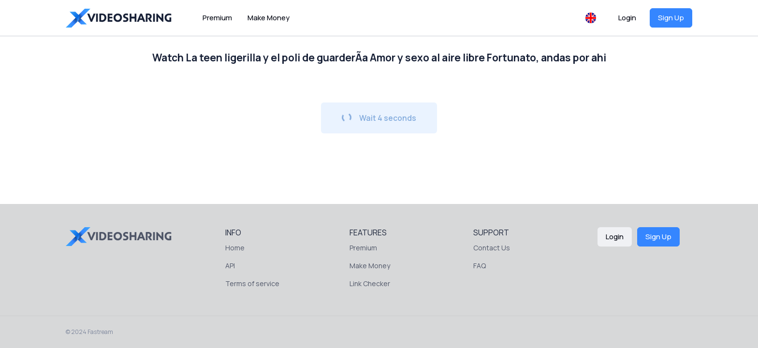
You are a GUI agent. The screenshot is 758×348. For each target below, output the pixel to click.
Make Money (269, 18)
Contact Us (491, 247)
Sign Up (671, 18)
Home (235, 247)
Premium (217, 18)
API (230, 265)
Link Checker (370, 283)
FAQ (479, 265)
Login (627, 18)
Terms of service (252, 283)
